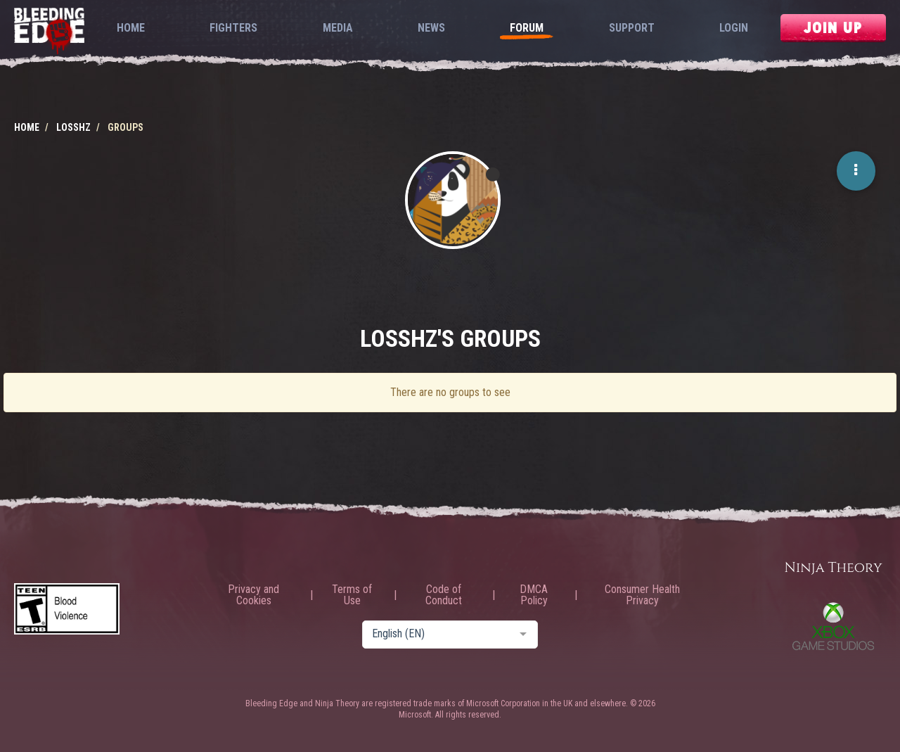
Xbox (833, 626)
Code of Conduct (443, 595)
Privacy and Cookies (253, 595)
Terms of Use (352, 595)
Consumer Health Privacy (642, 595)
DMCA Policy (534, 595)
